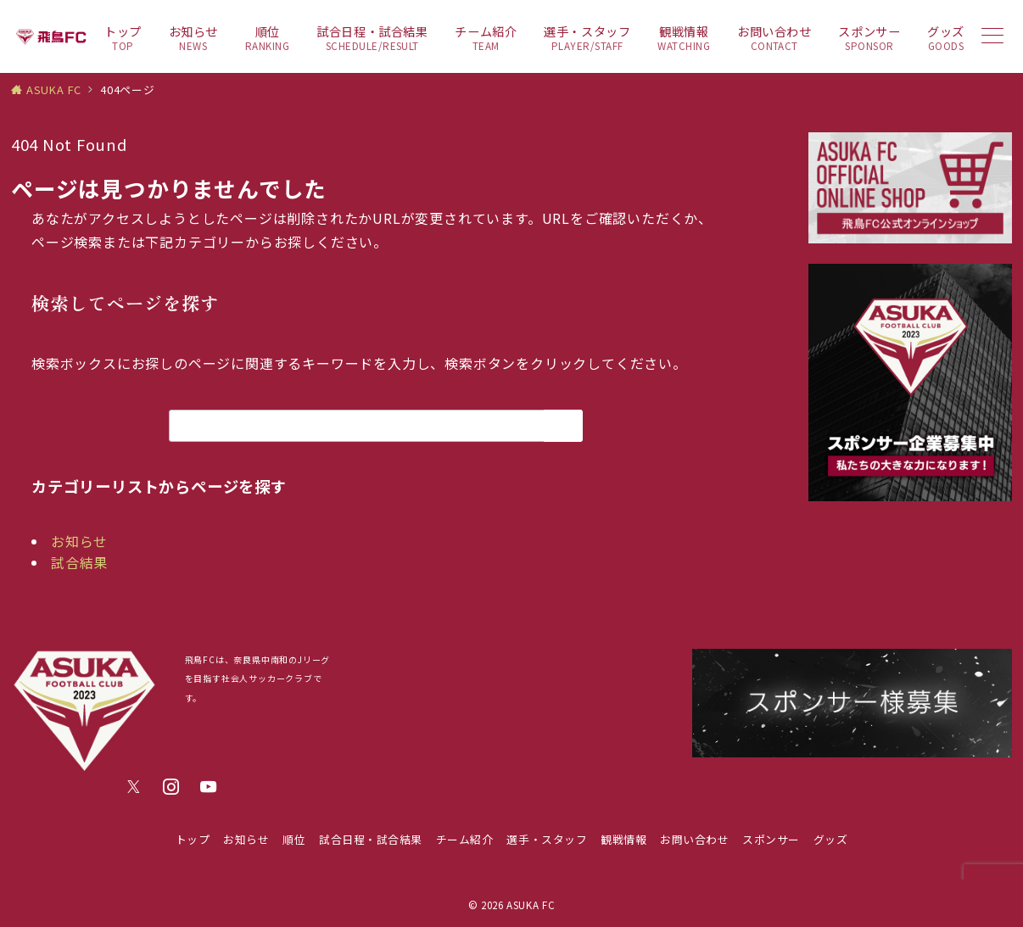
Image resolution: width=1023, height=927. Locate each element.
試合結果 (79, 562)
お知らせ (79, 541)
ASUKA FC (530, 905)
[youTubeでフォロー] (208, 787)
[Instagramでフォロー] (171, 787)
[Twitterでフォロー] (134, 787)
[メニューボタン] (992, 37)
